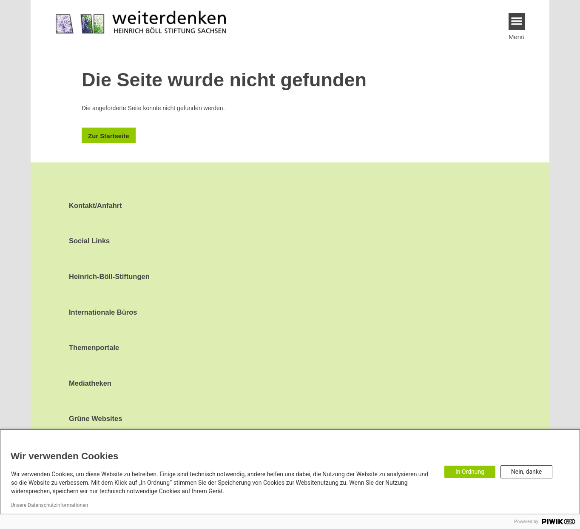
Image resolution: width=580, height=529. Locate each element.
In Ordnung (469, 471)
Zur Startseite (108, 135)
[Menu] (517, 21)
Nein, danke (526, 471)
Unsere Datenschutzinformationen (49, 505)
